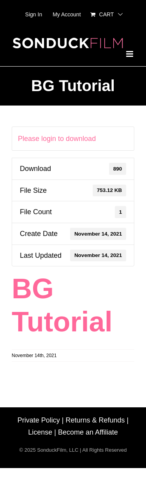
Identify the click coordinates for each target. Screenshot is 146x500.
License (40, 432)
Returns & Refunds (95, 420)
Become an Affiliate (88, 432)
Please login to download (57, 139)
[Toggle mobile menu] (130, 54)
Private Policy (39, 420)
